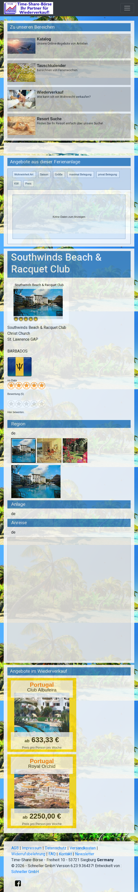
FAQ (52, 854)
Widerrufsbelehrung (28, 854)
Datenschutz (55, 848)
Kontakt (65, 854)
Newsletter (84, 854)
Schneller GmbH (25, 871)
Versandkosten (83, 848)
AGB (15, 848)
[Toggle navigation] (127, 8)
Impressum (32, 848)
